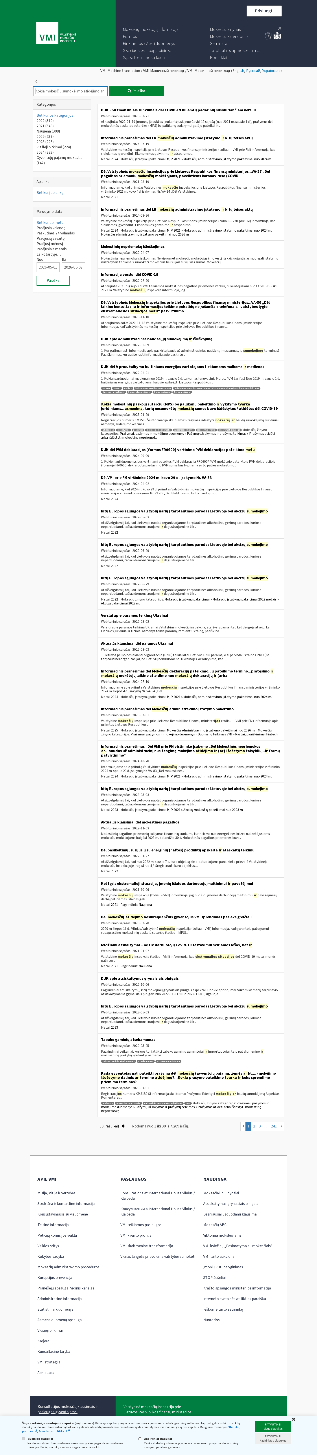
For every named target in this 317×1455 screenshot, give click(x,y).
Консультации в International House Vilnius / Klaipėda (157, 1211)
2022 (45, 120)
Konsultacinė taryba (53, 1351)
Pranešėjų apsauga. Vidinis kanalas (65, 1288)
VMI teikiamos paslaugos (141, 1225)
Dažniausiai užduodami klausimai (230, 1214)
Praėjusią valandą (51, 228)
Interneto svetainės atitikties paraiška (234, 1299)
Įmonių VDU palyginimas (223, 1267)
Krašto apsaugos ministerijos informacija (237, 1288)
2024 (45, 152)
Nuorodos (211, 1320)
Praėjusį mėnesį (50, 244)
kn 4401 (106, 388)
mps (188, 1103)
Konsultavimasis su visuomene (62, 1214)
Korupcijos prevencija (54, 1277)
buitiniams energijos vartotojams (153, 388)
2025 (45, 136)
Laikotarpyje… (49, 254)
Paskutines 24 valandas (56, 233)
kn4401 (117, 388)
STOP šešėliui (214, 1277)
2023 (45, 142)
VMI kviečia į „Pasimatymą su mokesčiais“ (238, 1246)
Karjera (43, 1341)
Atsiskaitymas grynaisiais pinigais (230, 1203)
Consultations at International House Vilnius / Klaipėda (157, 1195)
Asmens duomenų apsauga (59, 1320)
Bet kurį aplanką (50, 192)
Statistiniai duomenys (55, 1309)
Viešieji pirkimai (54, 147)
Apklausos (45, 1373)
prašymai (138, 430)
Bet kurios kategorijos (55, 115)
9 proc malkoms (162, 392)
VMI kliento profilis (135, 1235)
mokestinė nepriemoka (159, 430)
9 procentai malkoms (113, 392)
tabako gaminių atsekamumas (119, 1061)
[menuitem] (151, 29)
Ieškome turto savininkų (223, 1309)
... (266, 1126)
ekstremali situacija (229, 430)
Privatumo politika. (52, 1431)
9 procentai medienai (139, 392)
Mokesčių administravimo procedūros (68, 1267)
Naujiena (48, 131)
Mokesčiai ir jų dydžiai (221, 1193)
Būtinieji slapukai (37, 1439)
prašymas (108, 1103)
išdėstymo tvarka (206, 430)
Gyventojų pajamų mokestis (59, 160)
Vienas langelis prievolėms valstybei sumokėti (157, 1256)
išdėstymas (123, 430)
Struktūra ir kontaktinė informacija (66, 1203)
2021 (45, 126)
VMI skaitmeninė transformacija (146, 1246)
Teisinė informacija (53, 1225)
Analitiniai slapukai (155, 1439)
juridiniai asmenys (184, 430)
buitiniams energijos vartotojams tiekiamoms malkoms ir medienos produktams (217, 388)
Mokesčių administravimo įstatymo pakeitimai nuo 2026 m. (145, 234)
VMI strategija (49, 1362)
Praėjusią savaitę (51, 238)
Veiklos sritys (48, 1246)
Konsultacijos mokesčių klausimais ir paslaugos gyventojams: (68, 1409)
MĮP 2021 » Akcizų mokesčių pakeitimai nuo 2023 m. (205, 809)
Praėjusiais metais (52, 249)
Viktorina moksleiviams (222, 1235)
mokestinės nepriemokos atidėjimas (163, 1103)
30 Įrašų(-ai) (112, 1126)
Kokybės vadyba (50, 1256)
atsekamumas (145, 1061)
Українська (271, 71)
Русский (253, 71)
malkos (128, 388)
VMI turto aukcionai (219, 1256)
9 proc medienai (182, 392)
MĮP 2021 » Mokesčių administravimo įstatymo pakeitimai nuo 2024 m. (219, 159)
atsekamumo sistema (168, 1061)
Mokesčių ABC (215, 1225)
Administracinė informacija (59, 1299)
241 (274, 1126)
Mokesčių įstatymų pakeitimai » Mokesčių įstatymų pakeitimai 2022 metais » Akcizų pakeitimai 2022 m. (190, 601)
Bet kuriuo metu (50, 222)
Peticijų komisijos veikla (57, 1235)
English (238, 71)
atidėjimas (108, 430)
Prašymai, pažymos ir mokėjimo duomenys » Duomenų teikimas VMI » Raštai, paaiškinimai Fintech (204, 734)
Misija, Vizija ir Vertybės (56, 1193)
